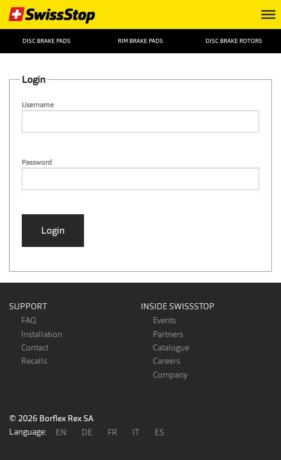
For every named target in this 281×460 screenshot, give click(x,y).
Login (53, 230)
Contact (34, 347)
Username (38, 105)
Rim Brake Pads (140, 41)
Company (170, 374)
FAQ (28, 320)
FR (112, 432)
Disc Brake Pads (46, 41)
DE (87, 432)
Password (37, 162)
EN (61, 432)
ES (159, 432)
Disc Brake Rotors (233, 41)
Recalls (34, 360)
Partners (168, 334)
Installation (41, 334)
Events (164, 320)
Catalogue (171, 347)
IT (136, 432)
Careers (166, 360)
